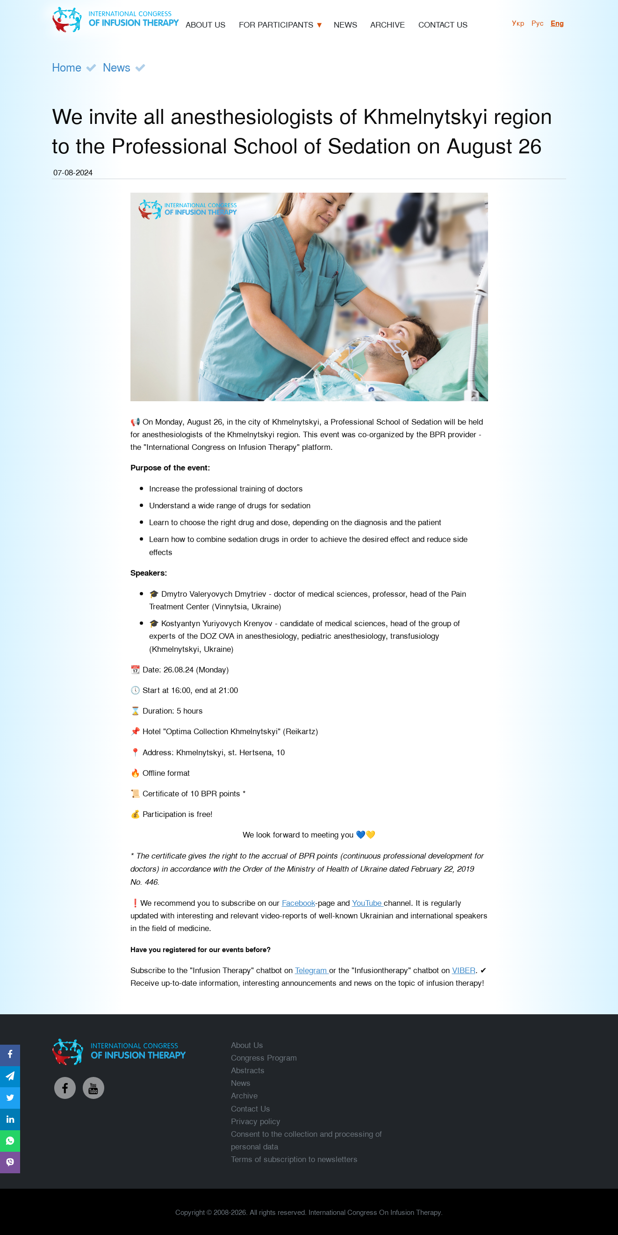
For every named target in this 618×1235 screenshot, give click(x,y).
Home (66, 66)
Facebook (298, 902)
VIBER (463, 969)
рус (538, 22)
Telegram (312, 969)
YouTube (368, 902)
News (116, 66)
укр (518, 22)
